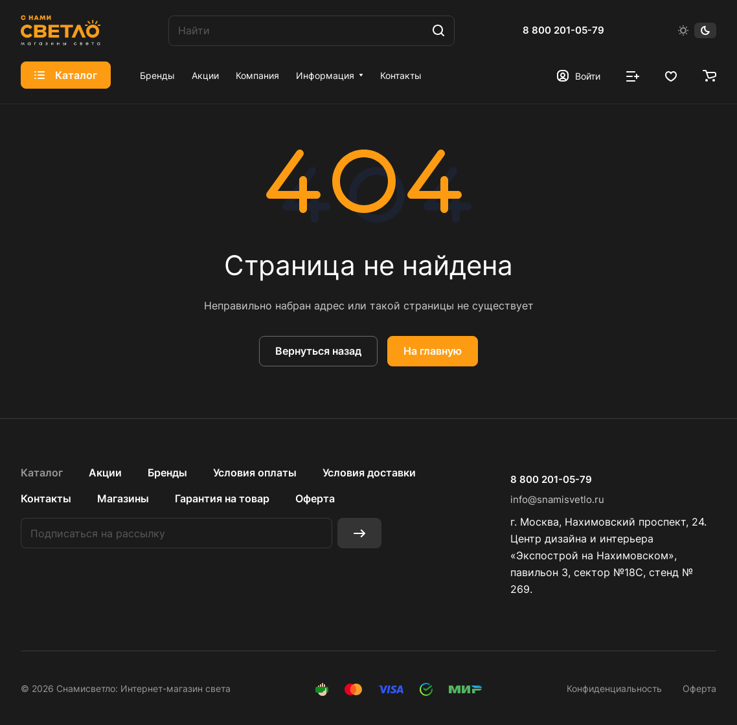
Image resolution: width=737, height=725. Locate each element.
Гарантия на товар (222, 498)
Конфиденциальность (614, 688)
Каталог (42, 472)
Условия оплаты (255, 472)
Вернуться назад (318, 350)
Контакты (46, 498)
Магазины (123, 498)
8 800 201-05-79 (563, 30)
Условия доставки (369, 472)
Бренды (167, 472)
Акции (105, 472)
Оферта (315, 498)
